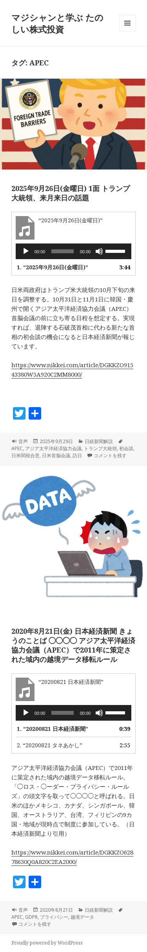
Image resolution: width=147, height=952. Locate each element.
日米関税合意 (25, 455)
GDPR (31, 917)
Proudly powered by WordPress (47, 942)
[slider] (62, 251)
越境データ (82, 917)
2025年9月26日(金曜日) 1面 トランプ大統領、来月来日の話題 (70, 193)
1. (52, 267)
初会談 (126, 448)
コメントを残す (110, 455)
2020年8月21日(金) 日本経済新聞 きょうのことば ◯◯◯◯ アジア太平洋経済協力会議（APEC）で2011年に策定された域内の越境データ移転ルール (73, 645)
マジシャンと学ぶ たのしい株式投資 (57, 23)
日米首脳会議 (56, 455)
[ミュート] (99, 251)
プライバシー (54, 917)
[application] (73, 251)
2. (49, 745)
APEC (17, 448)
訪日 (77, 455)
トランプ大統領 (100, 448)
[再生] (26, 251)
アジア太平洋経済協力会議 (53, 448)
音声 (23, 441)
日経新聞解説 (99, 441)
